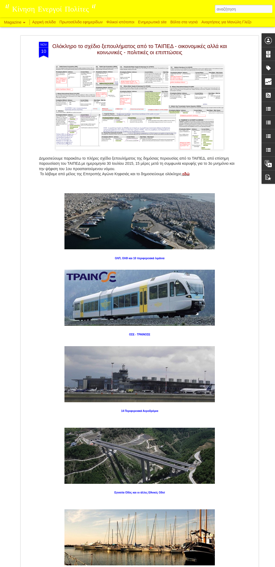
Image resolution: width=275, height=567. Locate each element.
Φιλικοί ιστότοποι (120, 22)
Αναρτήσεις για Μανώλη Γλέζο (226, 22)
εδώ (186, 122)
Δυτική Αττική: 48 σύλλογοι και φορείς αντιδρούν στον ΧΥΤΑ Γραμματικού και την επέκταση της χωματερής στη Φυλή (134, 505)
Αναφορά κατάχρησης (169, 564)
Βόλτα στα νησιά (184, 22)
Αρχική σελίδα (44, 22)
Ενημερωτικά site (152, 22)
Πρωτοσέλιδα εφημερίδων (81, 22)
